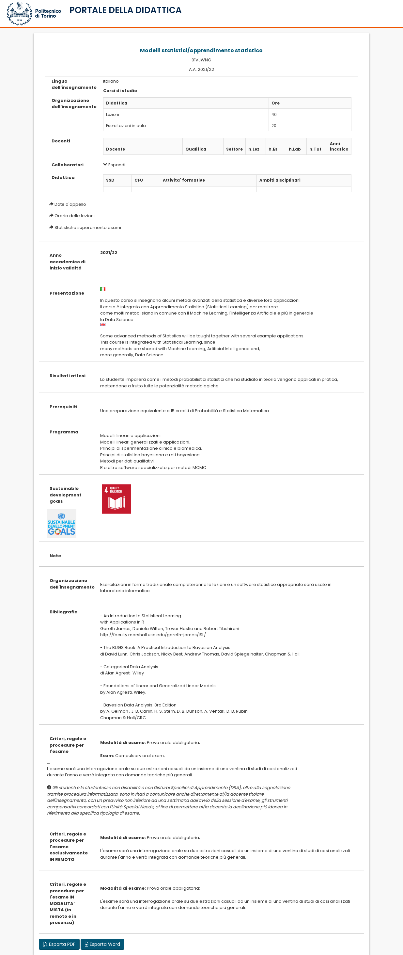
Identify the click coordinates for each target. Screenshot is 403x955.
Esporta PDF (59, 944)
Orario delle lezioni (74, 216)
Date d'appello (70, 204)
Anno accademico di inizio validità (67, 261)
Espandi (114, 165)
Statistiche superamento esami (87, 227)
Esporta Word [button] (102, 944)
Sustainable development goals (66, 494)
